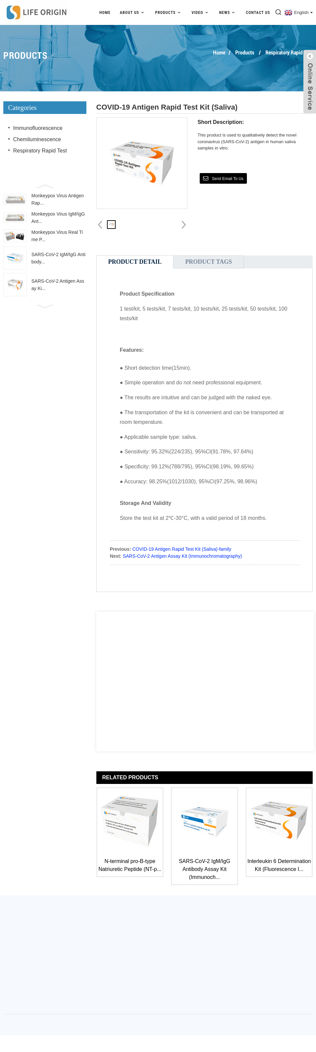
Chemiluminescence (37, 139)
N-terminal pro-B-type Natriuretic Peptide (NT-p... (129, 865)
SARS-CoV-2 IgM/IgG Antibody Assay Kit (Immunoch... (204, 869)
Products (168, 12)
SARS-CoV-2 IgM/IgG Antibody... (59, 258)
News (228, 12)
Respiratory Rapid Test (289, 52)
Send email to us (227, 178)
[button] (44, 185)
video (200, 12)
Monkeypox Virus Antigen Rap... (58, 199)
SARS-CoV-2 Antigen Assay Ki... (58, 284)
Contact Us (258, 12)
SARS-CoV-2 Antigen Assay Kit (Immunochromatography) (182, 556)
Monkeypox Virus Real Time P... (57, 236)
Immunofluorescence (38, 128)
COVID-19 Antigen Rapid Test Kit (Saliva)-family (181, 549)
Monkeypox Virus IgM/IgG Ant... (58, 217)
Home (105, 12)
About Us (133, 12)
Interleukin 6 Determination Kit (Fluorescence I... (279, 865)
